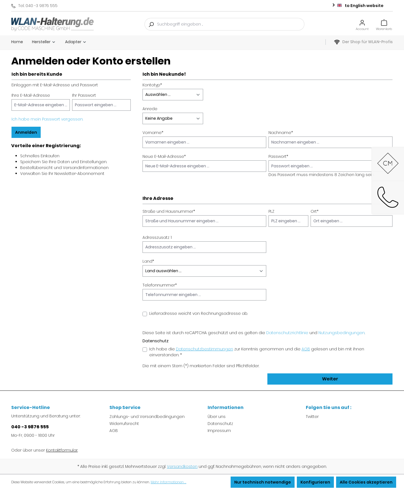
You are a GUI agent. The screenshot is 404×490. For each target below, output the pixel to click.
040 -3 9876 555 (30, 427)
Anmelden (26, 132)
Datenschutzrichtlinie (287, 333)
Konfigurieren (315, 482)
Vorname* (153, 132)
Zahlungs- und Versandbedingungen (147, 416)
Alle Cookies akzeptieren (366, 482)
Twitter (312, 416)
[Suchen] (150, 24)
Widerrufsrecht (124, 423)
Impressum (219, 430)
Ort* (314, 211)
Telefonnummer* (160, 285)
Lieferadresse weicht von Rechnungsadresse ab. (198, 313)
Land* (148, 261)
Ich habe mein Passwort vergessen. (47, 119)
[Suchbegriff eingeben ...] (230, 24)
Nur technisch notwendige (262, 482)
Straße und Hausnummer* (169, 211)
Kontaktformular (62, 450)
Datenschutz (220, 423)
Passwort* (278, 156)
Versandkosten (182, 466)
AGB (306, 349)
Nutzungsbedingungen (341, 333)
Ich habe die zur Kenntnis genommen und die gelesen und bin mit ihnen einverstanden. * (256, 352)
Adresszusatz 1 (157, 237)
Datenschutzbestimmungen (204, 349)
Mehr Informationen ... (168, 482)
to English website (357, 4)
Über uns (217, 416)
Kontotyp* (152, 85)
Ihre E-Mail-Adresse (31, 95)
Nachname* (280, 132)
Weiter (330, 379)
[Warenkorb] (384, 24)
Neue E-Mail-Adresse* (164, 156)
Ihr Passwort (84, 95)
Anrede (150, 109)
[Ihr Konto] (362, 24)
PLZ (271, 211)
